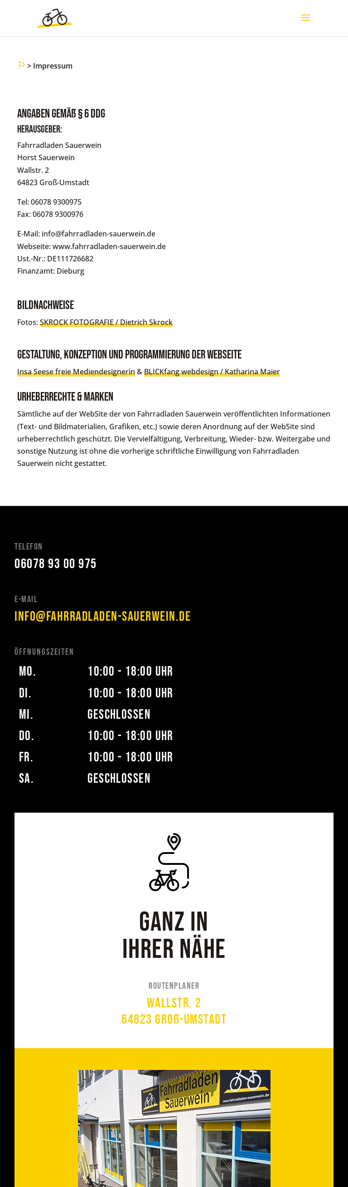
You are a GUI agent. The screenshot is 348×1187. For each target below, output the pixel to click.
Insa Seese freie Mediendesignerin (76, 372)
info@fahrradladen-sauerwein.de (102, 616)
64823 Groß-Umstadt (174, 1019)
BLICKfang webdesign (181, 372)
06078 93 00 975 (55, 564)
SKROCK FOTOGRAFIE (77, 322)
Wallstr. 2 (174, 1003)
